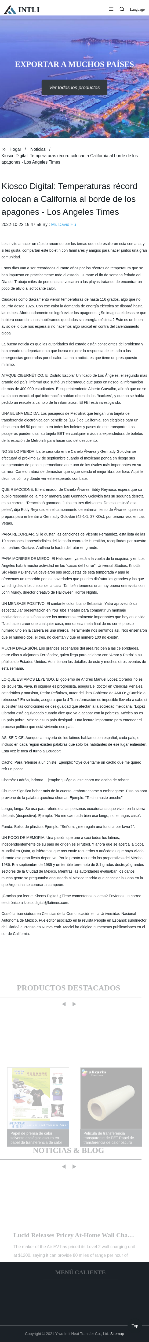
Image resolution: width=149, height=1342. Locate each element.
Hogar (15, 149)
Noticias (38, 149)
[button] (111, 9)
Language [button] (137, 9)
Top (135, 1326)
